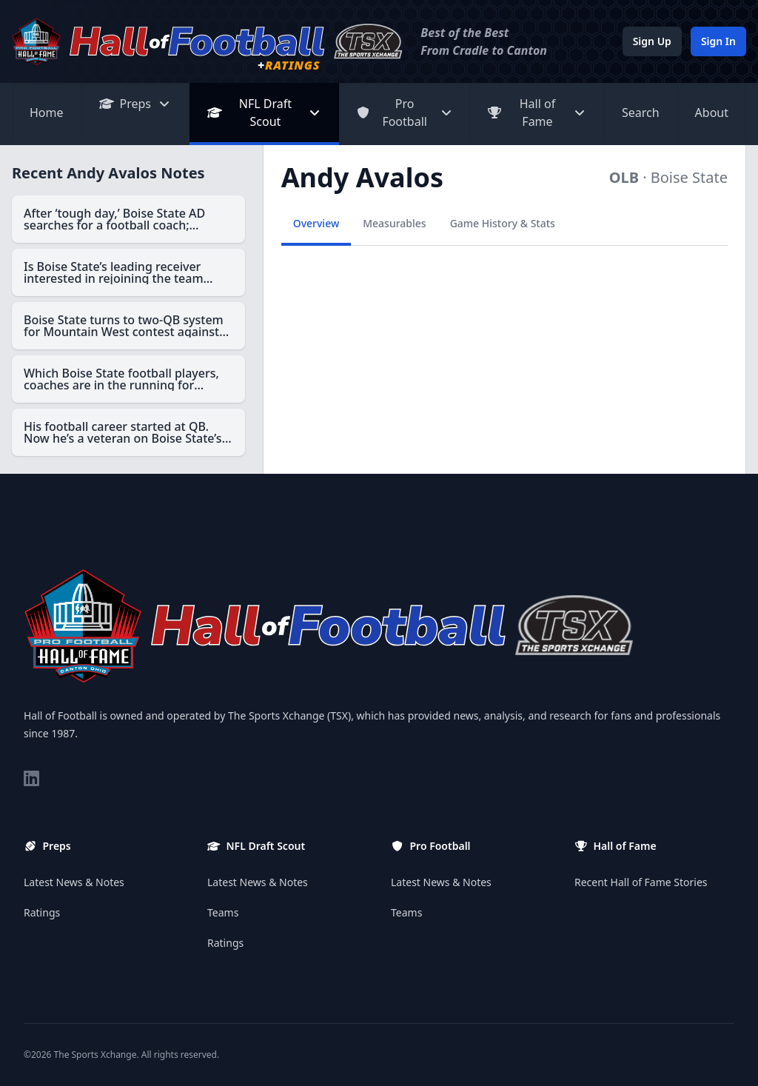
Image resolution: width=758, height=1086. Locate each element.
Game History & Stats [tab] (502, 223)
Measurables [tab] (394, 223)
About (711, 112)
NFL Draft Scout (264, 112)
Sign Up (652, 41)
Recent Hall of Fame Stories (641, 882)
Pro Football (404, 112)
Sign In (718, 41)
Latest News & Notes (74, 882)
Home (47, 112)
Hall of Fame (537, 112)
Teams (222, 912)
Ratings (42, 912)
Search (641, 112)
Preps (135, 103)
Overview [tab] (316, 223)
